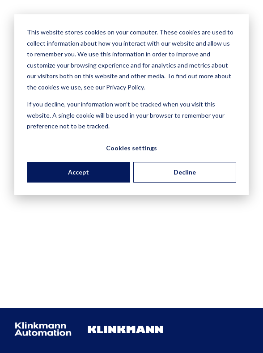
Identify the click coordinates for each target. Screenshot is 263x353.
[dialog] (131, 104)
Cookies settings (131, 148)
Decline (185, 172)
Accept (78, 172)
